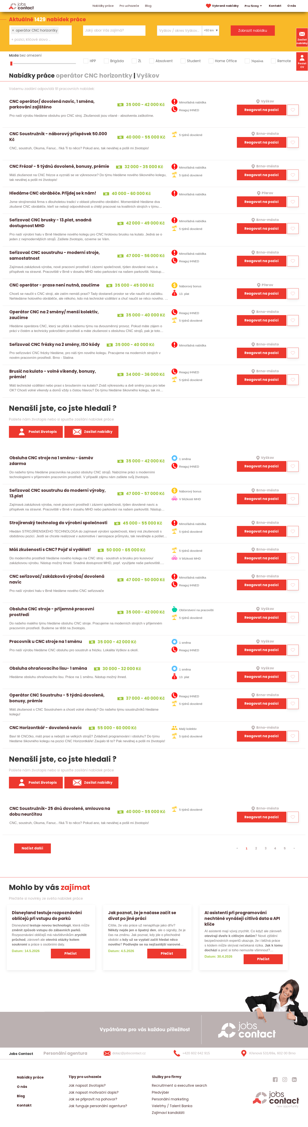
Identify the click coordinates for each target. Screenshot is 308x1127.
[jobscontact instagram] (285, 1079)
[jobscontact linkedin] (294, 1079)
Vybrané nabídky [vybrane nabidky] (221, 6)
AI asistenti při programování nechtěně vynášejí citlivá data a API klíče (242, 918)
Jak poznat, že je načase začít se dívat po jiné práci (142, 915)
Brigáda (117, 61)
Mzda (14, 55)
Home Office (226, 61)
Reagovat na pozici (261, 109)
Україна (257, 61)
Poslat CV (302, 61)
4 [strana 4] (275, 848)
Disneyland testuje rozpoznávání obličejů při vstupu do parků (47, 915)
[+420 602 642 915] (198, 1053)
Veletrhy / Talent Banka (172, 1106)
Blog (148, 6)
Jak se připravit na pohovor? (93, 1099)
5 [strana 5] (285, 848)
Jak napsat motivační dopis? (93, 1092)
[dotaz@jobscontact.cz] (130, 1053)
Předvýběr (160, 1092)
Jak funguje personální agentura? (98, 1106)
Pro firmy (254, 6)
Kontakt (275, 6)
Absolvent (164, 61)
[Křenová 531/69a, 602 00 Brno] (266, 1053)
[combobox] (40, 34)
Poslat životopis (36, 431)
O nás (291, 6)
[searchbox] (38, 39)
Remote (284, 61)
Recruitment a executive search (179, 1085)
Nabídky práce (103, 6)
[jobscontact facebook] (275, 1079)
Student (194, 61)
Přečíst (70, 953)
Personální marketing (170, 1099)
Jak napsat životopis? (87, 1085)
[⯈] (294, 848)
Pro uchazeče (129, 6)
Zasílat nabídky (302, 37)
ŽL (139, 61)
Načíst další (32, 848)
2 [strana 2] (256, 848)
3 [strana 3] (266, 848)
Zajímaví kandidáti (168, 1112)
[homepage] (276, 1107)
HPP (93, 61)
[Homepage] (21, 6)
